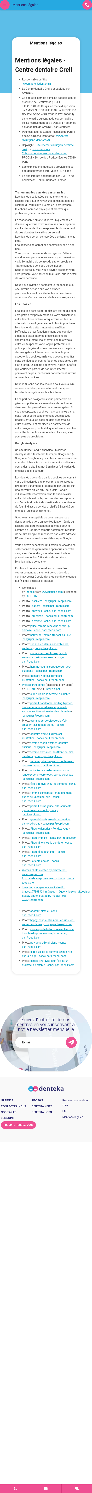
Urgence (77, 1488)
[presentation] (46, 1057)
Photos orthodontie (33, 684)
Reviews (37, 1100)
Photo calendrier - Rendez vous (49, 828)
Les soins (7, 1118)
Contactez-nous (13, 1106)
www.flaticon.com (52, 592)
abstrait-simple (39, 911)
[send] (71, 1042)
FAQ (64, 1111)
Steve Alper (53, 689)
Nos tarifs (8, 1112)
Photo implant (38, 837)
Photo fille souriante (42, 851)
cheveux (37, 611)
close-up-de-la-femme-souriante (50, 694)
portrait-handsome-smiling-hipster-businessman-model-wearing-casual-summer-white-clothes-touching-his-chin (47, 707)
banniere (37, 601)
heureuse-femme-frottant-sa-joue (50, 635)
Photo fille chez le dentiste (46, 842)
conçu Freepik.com (46, 648)
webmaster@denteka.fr (37, 83)
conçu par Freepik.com (58, 601)
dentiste (37, 621)
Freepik (30, 592)
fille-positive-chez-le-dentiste (48, 783)
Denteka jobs (42, 1112)
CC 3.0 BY (31, 596)
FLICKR (30, 689)
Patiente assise (39, 861)
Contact (15, 1488)
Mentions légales (72, 1117)
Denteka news (42, 1106)
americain (37, 616)
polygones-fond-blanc (43, 942)
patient (36, 606)
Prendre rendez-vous (46, 1488)
